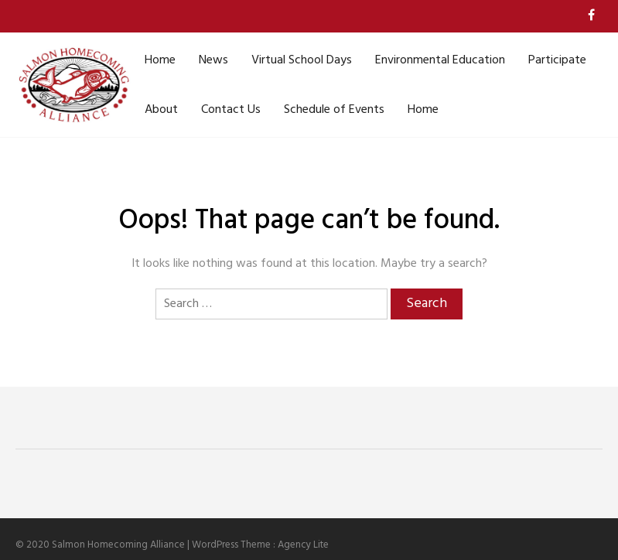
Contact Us (231, 110)
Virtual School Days (301, 60)
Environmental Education (440, 60)
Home (160, 60)
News (213, 60)
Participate (557, 60)
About (161, 110)
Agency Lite (303, 545)
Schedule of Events (334, 110)
